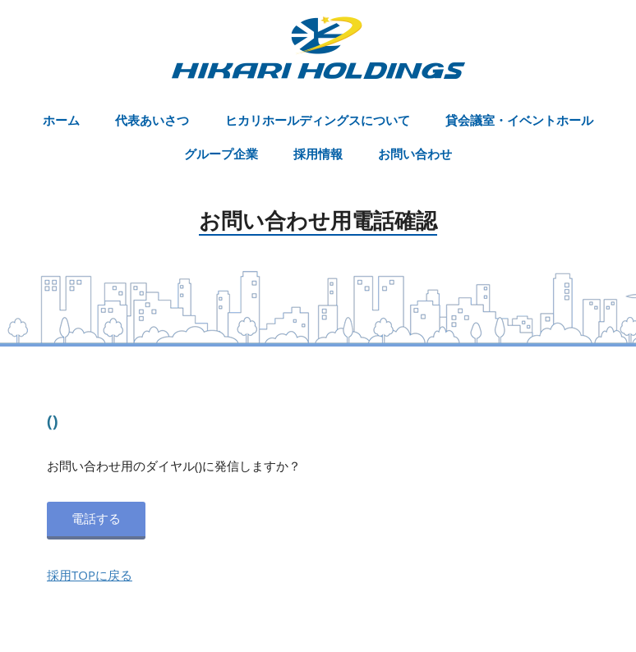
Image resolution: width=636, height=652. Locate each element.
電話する (96, 518)
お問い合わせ (415, 153)
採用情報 (318, 153)
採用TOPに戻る (89, 575)
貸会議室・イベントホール (519, 120)
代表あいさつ (152, 120)
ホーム (61, 120)
